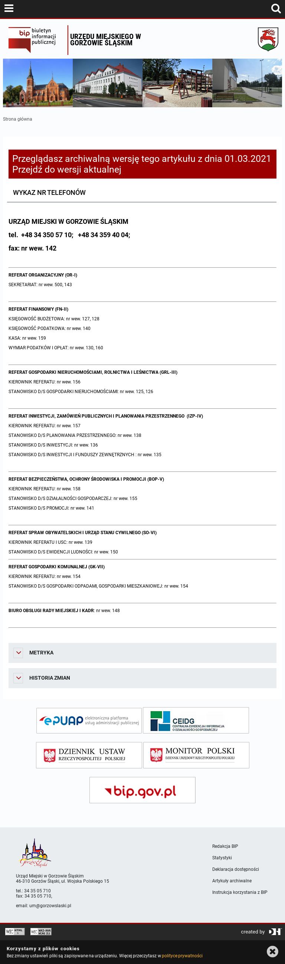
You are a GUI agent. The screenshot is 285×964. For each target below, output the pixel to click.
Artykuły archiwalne (232, 880)
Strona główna (17, 119)
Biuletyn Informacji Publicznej (36, 40)
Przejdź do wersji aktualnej (66, 169)
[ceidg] (196, 720)
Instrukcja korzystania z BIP (240, 892)
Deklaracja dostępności (235, 869)
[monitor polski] (196, 755)
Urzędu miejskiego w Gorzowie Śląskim (105, 39)
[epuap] (89, 720)
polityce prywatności (182, 955)
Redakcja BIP (225, 846)
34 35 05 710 (37, 890)
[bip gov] (142, 790)
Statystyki (222, 857)
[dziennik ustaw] (89, 755)
